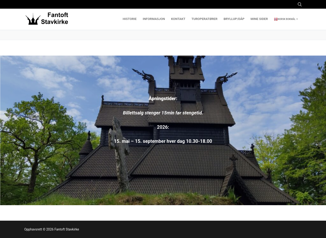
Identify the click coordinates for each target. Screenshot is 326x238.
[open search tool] (300, 4)
